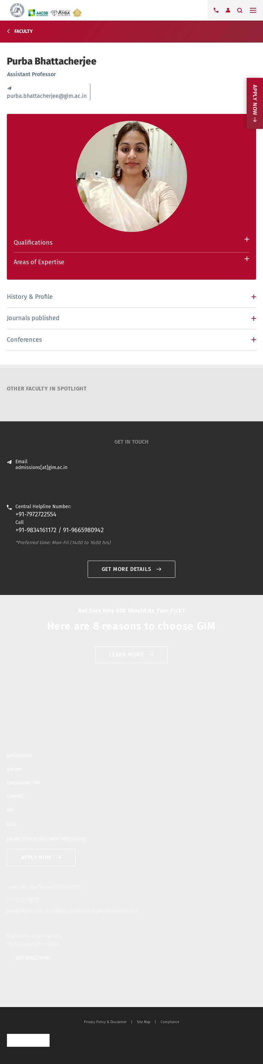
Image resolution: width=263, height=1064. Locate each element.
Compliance (170, 1022)
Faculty (23, 31)
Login (227, 10)
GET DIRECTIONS (33, 958)
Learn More (126, 654)
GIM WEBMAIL (19, 755)
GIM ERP (14, 769)
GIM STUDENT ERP (23, 783)
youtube (32, 992)
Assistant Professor (31, 74)
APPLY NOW (36, 857)
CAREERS (15, 796)
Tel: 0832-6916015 (23, 899)
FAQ (10, 810)
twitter (10, 992)
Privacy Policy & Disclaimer (105, 1022)
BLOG (11, 824)
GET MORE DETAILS (126, 569)
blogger (43, 992)
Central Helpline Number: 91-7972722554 (44, 887)
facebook (21, 992)
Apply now (255, 100)
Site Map (143, 1022)
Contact (216, 10)
